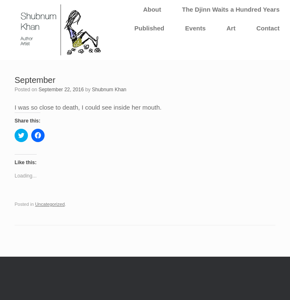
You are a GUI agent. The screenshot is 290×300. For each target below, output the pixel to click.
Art (230, 28)
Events (195, 28)
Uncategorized (50, 204)
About (152, 9)
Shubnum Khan (109, 89)
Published (150, 28)
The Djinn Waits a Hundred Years (231, 9)
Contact (268, 28)
